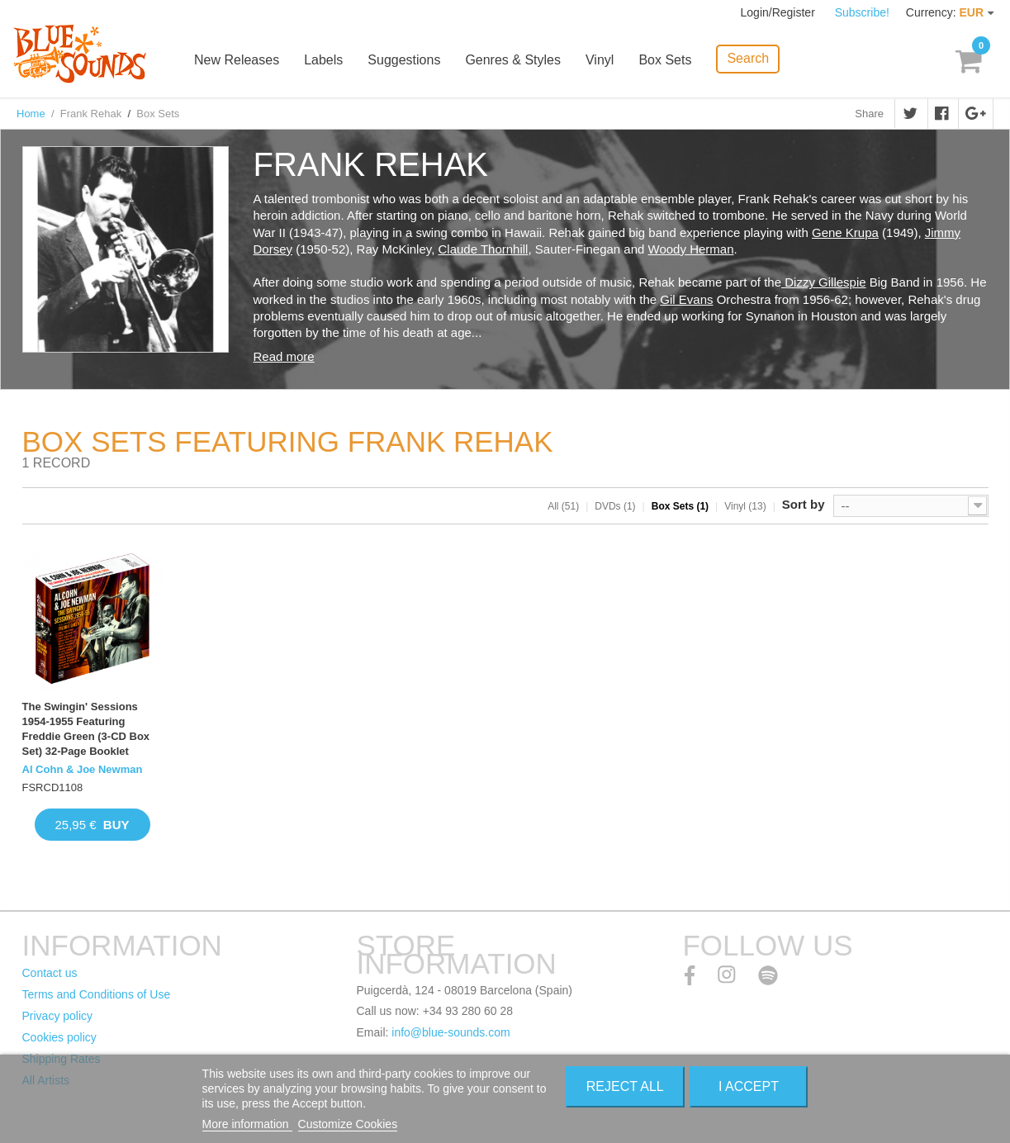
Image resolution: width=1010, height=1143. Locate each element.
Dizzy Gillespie (823, 282)
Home (31, 113)
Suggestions (403, 60)
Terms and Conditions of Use (96, 994)
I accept (748, 1086)
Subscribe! (862, 12)
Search (748, 58)
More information (247, 1124)
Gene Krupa (845, 232)
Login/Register (779, 12)
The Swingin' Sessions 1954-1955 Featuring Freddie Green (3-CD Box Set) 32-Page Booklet (86, 729)
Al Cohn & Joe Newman (82, 769)
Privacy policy (57, 1015)
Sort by (803, 504)
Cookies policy (59, 1037)
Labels (323, 60)
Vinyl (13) (745, 506)
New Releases (236, 60)
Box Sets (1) (680, 506)
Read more (284, 356)
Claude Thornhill (483, 249)
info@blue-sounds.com (450, 1032)
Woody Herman (691, 249)
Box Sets (664, 60)
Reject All (625, 1086)
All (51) (563, 506)
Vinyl (600, 60)
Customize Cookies (348, 1124)
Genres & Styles (513, 60)
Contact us (50, 972)
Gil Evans (686, 299)
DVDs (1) (615, 506)
